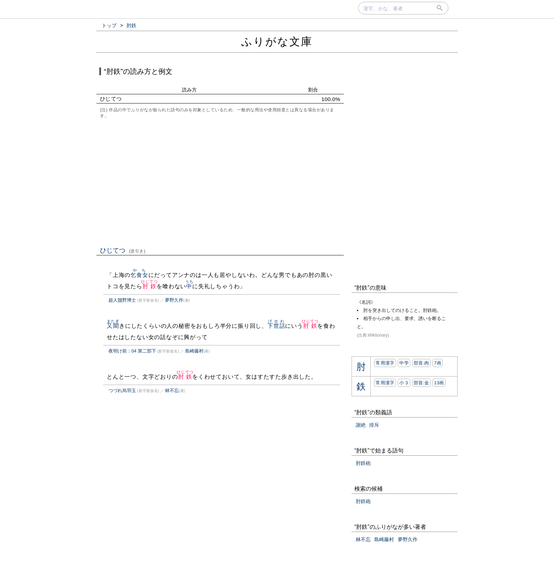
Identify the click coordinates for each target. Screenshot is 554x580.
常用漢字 (385, 363)
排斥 (374, 425)
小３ (404, 382)
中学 (404, 363)
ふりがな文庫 (277, 41)
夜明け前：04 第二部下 (132, 351)
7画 (437, 363)
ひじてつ (123, 250)
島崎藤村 (194, 351)
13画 (439, 382)
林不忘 (172, 390)
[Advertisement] (220, 181)
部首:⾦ (421, 382)
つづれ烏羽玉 (122, 390)
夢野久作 (174, 300)
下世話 (276, 326)
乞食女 (139, 275)
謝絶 (361, 425)
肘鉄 (149, 286)
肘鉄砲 (363, 463)
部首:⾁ (421, 363)
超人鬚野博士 (122, 300)
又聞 (113, 326)
